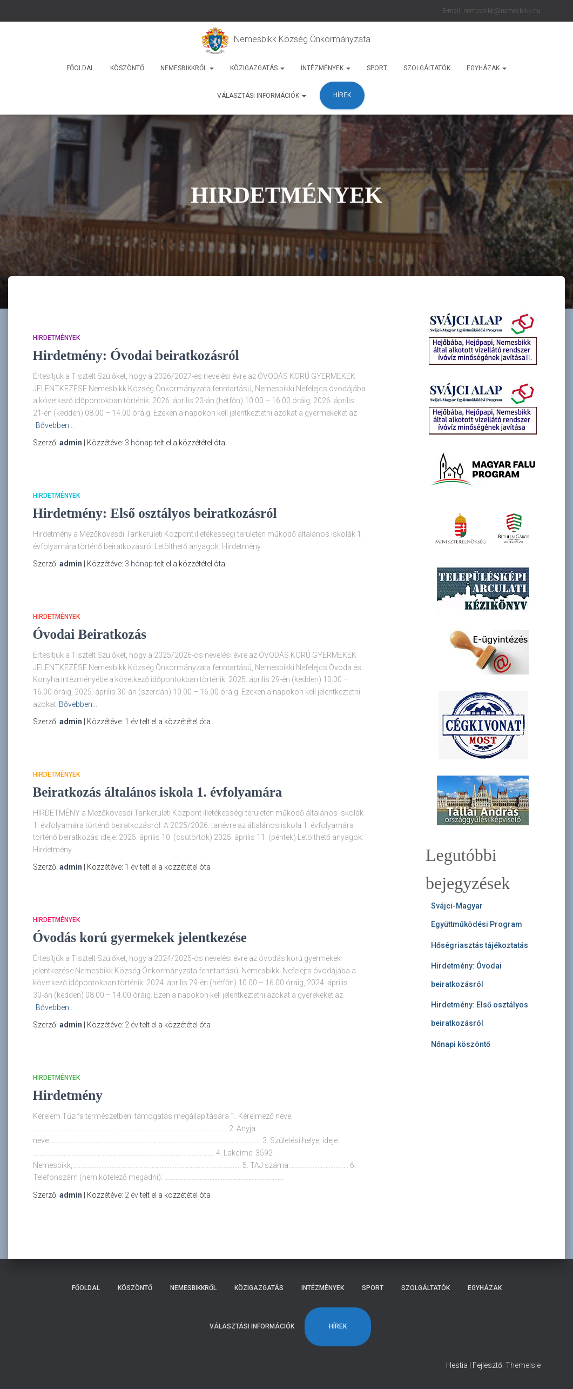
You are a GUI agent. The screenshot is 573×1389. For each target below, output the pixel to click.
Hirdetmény (68, 1095)
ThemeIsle (523, 1365)
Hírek (342, 95)
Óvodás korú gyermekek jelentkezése (140, 937)
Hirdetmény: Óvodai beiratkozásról (136, 355)
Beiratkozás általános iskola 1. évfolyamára (157, 792)
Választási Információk (261, 95)
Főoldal (80, 68)
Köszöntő (127, 68)
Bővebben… (55, 425)
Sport (377, 68)
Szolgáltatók (426, 68)
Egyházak (487, 68)
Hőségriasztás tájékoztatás (479, 945)
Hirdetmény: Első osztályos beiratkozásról (155, 513)
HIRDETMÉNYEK (56, 338)
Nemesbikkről (187, 68)
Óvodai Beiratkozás (89, 634)
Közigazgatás (257, 68)
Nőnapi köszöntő (460, 1044)
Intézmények (325, 68)
